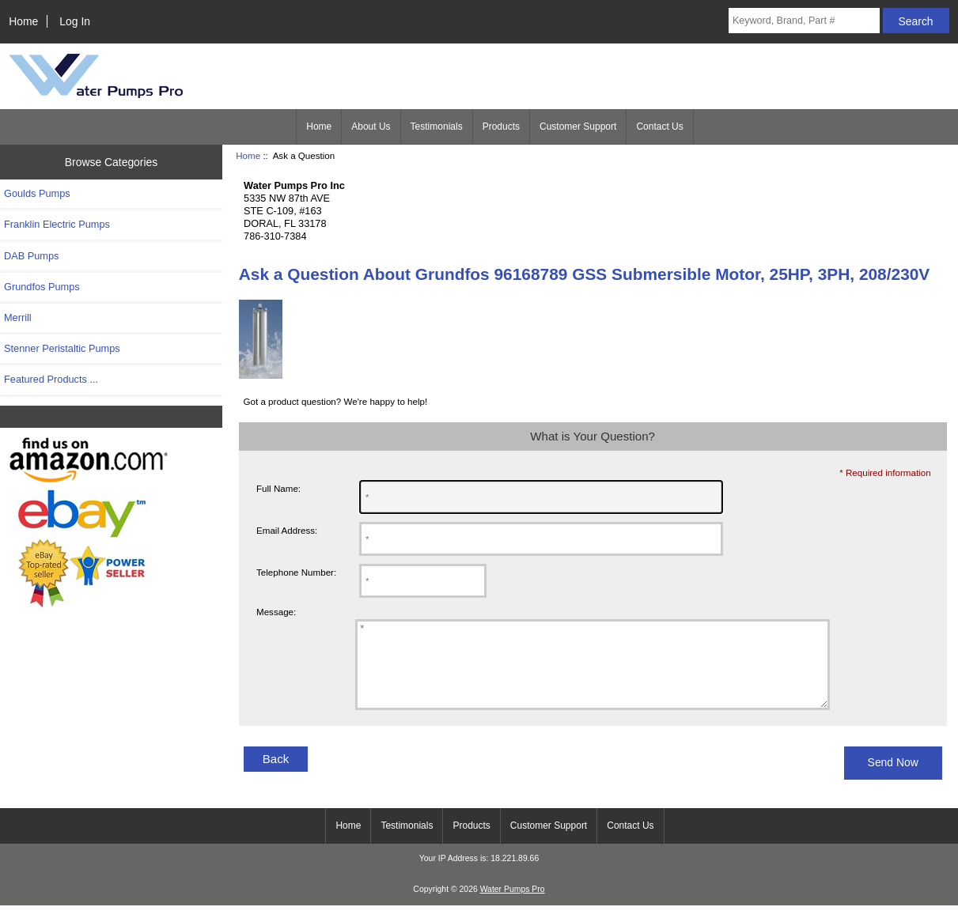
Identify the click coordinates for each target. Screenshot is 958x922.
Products (501, 126)
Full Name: (278, 488)
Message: (276, 612)
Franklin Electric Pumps (57, 224)
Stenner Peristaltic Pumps (62, 348)
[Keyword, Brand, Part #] (804, 20)
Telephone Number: (296, 572)
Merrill (18, 317)
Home (23, 21)
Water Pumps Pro (512, 905)
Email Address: (286, 530)
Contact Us (659, 126)
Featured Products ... (51, 379)
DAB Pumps (31, 256)
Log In (74, 21)
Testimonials (437, 126)
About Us (370, 126)
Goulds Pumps (37, 193)
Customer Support (578, 126)
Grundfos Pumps (42, 287)
